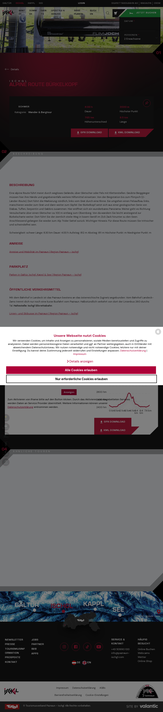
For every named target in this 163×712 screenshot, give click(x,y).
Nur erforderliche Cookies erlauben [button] (81, 379)
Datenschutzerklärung (133, 350)
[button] (79, 361)
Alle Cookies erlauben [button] (81, 370)
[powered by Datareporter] (158, 334)
